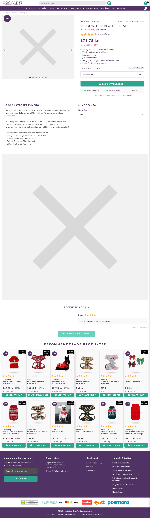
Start (5, 13)
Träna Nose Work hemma (123, 470)
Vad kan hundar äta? (121, 463)
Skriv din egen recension (76, 334)
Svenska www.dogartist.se (68, 514)
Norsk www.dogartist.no (92, 514)
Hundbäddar (117, 492)
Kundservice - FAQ (94, 463)
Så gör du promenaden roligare (125, 474)
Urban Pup (95, 22)
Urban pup (23, 13)
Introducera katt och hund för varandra (125, 479)
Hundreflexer (118, 488)
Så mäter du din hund (121, 467)
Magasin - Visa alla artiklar (123, 484)
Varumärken (13, 13)
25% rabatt (101, 30)
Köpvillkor (90, 470)
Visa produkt (14, 395)
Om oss (89, 467)
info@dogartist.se (60, 471)
